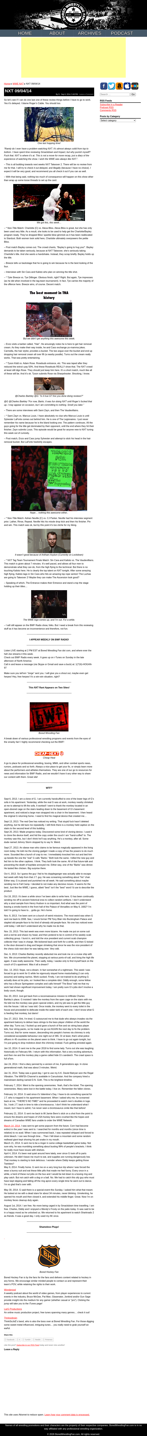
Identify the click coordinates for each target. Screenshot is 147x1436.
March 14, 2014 (12, 1126)
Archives (89, 33)
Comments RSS (108, 110)
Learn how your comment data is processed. (67, 1414)
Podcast (122, 33)
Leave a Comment (86, 94)
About (57, 33)
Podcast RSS (107, 107)
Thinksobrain (10, 1318)
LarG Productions (13, 1309)
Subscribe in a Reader (111, 104)
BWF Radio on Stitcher (134, 86)
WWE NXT (18, 84)
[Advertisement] (73, 57)
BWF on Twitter (111, 86)
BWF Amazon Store (119, 86)
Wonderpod (10, 1290)
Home (25, 33)
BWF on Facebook (103, 86)
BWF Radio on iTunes (127, 86)
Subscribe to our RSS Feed (28, 1345)
